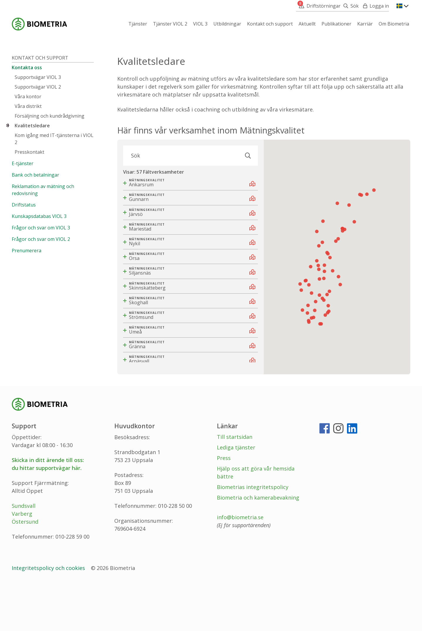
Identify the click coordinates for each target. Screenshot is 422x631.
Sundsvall (23, 552)
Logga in (379, 6)
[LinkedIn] (352, 477)
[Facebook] (324, 477)
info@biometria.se (240, 564)
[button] (328, 353)
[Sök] (350, 5)
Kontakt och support (40, 105)
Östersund (25, 568)
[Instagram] (338, 477)
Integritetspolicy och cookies (49, 615)
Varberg (22, 560)
